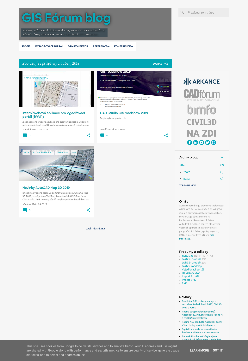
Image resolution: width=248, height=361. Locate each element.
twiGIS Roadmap (192, 266)
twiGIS (26, 46)
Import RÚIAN (190, 276)
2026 (183, 165)
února (186, 172)
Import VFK (189, 279)
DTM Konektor (79, 46)
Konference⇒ (124, 46)
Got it (218, 350)
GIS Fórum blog (66, 17)
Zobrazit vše (161, 63)
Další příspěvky (95, 228)
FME (184, 283)
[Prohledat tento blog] (207, 12)
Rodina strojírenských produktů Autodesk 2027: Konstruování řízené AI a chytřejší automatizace (202, 314)
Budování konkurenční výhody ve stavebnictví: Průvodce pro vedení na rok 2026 (201, 339)
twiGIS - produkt (192, 259)
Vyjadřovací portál (50, 46)
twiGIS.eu (188, 255)
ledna (186, 178)
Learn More (199, 350)
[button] (88, 135)
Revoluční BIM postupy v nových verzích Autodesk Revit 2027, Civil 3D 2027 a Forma (202, 304)
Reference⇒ (102, 46)
